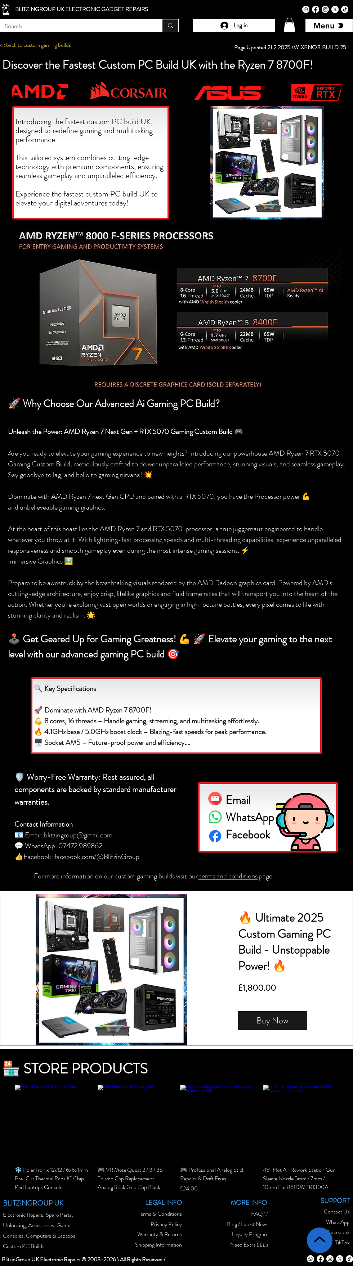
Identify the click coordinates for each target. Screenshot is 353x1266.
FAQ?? (259, 1214)
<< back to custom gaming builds (35, 45)
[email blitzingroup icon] (215, 798)
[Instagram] (325, 9)
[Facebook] (315, 9)
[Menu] (329, 25)
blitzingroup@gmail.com (78, 835)
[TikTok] (344, 9)
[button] (289, 25)
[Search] (76, 26)
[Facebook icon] (215, 836)
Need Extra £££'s (249, 1244)
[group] (176, 1147)
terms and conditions (228, 876)
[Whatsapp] (305, 9)
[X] (335, 9)
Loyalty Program (250, 1234)
